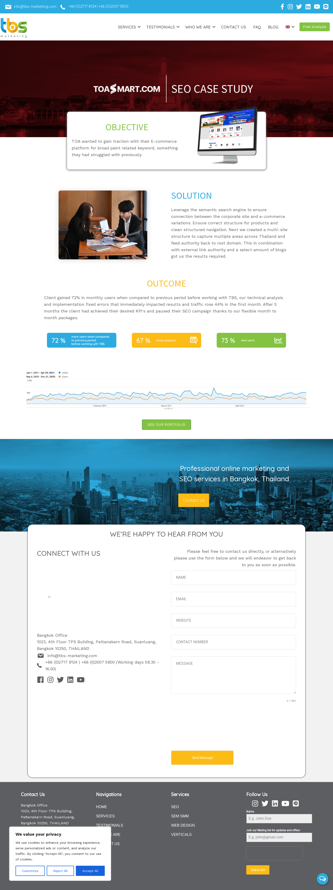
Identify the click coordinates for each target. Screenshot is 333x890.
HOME (101, 806)
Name (250, 810)
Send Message (202, 758)
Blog (273, 27)
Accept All (90, 871)
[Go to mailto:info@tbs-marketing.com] (38, 7)
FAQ (257, 27)
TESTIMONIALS (109, 824)
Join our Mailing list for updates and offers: (274, 829)
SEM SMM (180, 815)
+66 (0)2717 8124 (82, 6)
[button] (314, 26)
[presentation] (274, 852)
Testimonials (160, 27)
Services (127, 27)
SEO (175, 806)
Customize (30, 871)
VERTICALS (181, 834)
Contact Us (233, 27)
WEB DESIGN (183, 824)
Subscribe (258, 869)
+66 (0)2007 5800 (113, 6)
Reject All (60, 871)
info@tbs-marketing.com (72, 655)
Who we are (198, 27)
